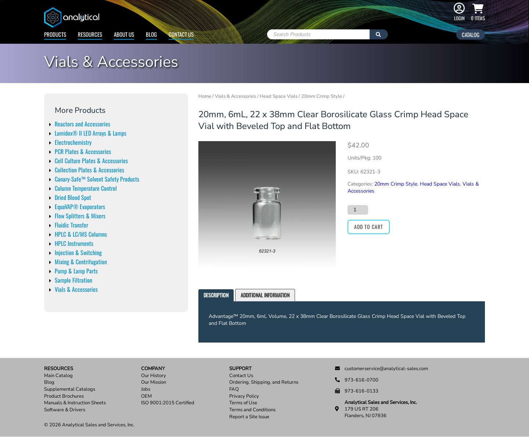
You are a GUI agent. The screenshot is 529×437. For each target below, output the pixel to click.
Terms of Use (243, 403)
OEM (146, 396)
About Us (124, 34)
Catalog (470, 35)
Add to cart (368, 226)
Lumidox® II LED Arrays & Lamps (90, 133)
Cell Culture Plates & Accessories (91, 160)
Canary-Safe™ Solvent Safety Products (97, 179)
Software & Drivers (64, 410)
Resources (90, 34)
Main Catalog (58, 376)
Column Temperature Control (86, 188)
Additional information (265, 295)
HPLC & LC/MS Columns (81, 234)
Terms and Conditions (252, 410)
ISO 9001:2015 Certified (167, 403)
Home (204, 96)
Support (240, 369)
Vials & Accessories (76, 289)
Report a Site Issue (249, 417)
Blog (151, 34)
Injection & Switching (78, 252)
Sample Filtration (73, 280)
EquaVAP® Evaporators (80, 206)
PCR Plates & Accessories (83, 151)
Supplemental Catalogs (69, 389)
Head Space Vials (279, 96)
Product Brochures (64, 396)
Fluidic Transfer (71, 225)
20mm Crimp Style (321, 96)
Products (55, 34)
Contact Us (181, 34)
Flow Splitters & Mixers (80, 215)
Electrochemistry (73, 142)
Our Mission (153, 382)
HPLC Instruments (74, 243)
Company (153, 369)
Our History (153, 376)
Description (216, 295)
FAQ (234, 389)
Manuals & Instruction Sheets (75, 403)
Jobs (145, 389)
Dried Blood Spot (73, 197)
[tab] (216, 295)
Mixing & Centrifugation (81, 261)
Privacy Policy (244, 396)
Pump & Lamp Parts (76, 270)
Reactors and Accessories (82, 123)
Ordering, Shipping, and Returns (263, 382)
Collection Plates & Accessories (89, 169)
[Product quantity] (358, 210)
